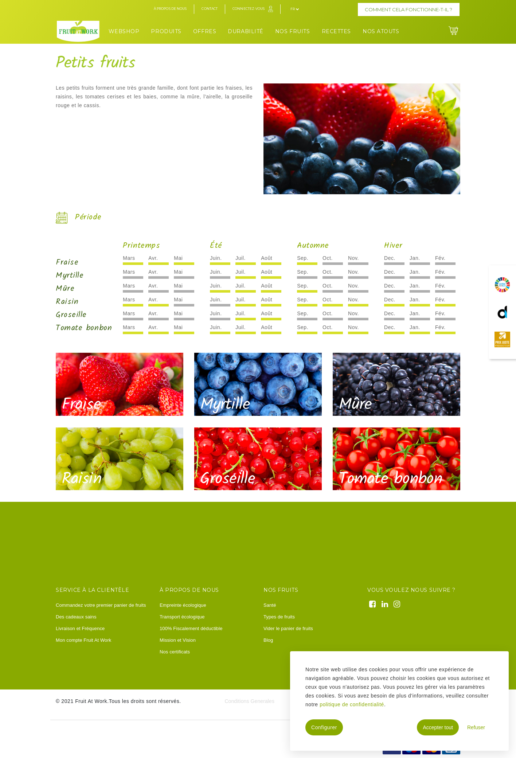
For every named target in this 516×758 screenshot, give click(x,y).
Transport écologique (182, 617)
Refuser (476, 727)
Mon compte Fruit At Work (83, 640)
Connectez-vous (248, 9)
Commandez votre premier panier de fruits (101, 605)
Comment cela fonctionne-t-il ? (408, 9)
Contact (210, 9)
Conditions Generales (249, 701)
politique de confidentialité (352, 704)
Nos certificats (175, 652)
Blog (268, 640)
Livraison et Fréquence (80, 628)
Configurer (324, 727)
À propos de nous (170, 9)
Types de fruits (279, 617)
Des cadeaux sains (76, 617)
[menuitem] (124, 30)
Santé (269, 605)
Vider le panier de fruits (288, 628)
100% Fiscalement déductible (191, 628)
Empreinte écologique (183, 605)
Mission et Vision (178, 640)
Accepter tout (438, 727)
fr (294, 9)
